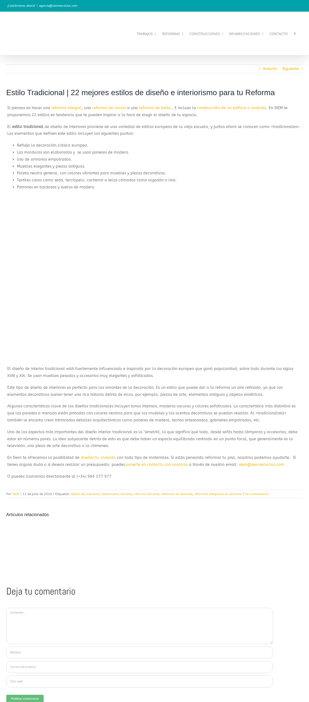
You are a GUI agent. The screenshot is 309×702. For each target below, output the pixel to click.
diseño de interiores (85, 494)
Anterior (270, 68)
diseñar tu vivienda (98, 457)
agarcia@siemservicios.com (58, 5)
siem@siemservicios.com (261, 464)
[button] (295, 33)
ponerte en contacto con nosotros (157, 464)
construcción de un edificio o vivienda (231, 108)
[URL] (139, 681)
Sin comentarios (257, 494)
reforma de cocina (109, 108)
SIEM (15, 494)
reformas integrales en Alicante (218, 494)
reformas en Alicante (177, 494)
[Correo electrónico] (139, 667)
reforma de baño (154, 108)
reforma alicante (146, 494)
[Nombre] (139, 652)
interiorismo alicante (117, 494)
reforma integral (66, 108)
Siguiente (290, 68)
